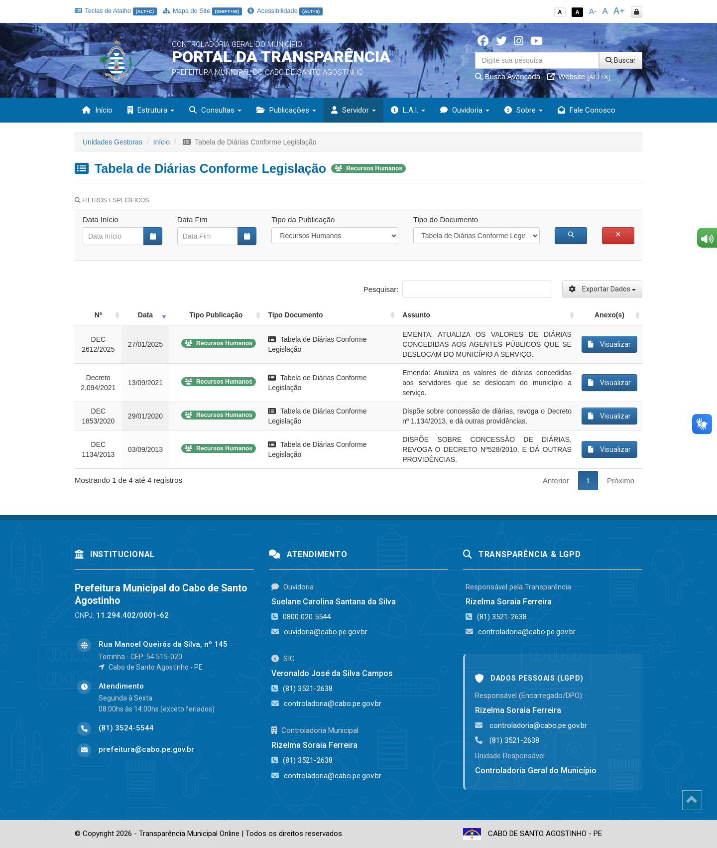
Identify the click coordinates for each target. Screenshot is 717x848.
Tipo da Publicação (303, 219)
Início (97, 110)
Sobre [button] (523, 110)
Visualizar (609, 344)
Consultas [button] (215, 110)
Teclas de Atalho (116, 10)
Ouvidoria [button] (464, 110)
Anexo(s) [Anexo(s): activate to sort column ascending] (609, 315)
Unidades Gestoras (112, 142)
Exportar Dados (602, 289)
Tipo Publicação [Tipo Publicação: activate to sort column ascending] (215, 315)
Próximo (620, 480)
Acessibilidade (284, 10)
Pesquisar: (457, 289)
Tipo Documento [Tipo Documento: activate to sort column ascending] (295, 315)
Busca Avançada (507, 76)
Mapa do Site (202, 10)
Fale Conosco (586, 110)
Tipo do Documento (445, 219)
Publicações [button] (286, 110)
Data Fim (192, 219)
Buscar (620, 60)
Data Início (101, 219)
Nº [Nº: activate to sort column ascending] (98, 315)
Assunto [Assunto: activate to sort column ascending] (416, 315)
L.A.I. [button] (408, 110)
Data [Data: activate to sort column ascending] (145, 315)
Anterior (556, 480)
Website (578, 76)
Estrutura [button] (150, 110)
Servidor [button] (353, 110)
